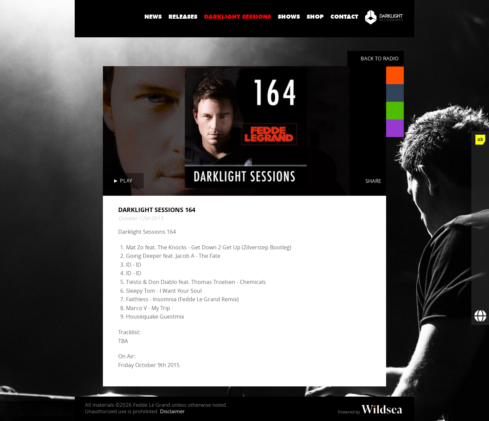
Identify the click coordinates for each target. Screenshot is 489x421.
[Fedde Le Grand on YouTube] (480, 210)
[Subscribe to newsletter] (480, 298)
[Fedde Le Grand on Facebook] (480, 157)
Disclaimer (172, 411)
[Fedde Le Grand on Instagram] (480, 193)
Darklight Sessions (237, 17)
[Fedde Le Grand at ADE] (480, 140)
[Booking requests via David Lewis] (480, 316)
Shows (289, 17)
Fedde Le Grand (107, 16)
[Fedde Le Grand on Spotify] (480, 245)
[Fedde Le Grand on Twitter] (480, 175)
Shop (315, 17)
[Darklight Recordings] (384, 17)
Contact (344, 17)
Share (373, 180)
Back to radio (380, 58)
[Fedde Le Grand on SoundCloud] (480, 228)
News (153, 17)
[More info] (480, 281)
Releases (182, 17)
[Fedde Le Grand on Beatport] (480, 263)
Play (126, 180)
